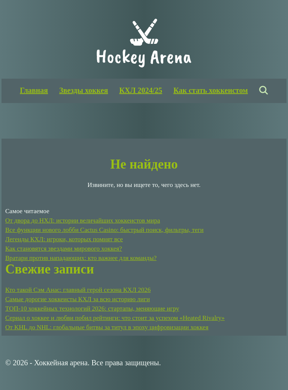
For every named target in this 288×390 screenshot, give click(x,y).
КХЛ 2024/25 (140, 90)
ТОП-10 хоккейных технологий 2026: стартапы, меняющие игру (92, 308)
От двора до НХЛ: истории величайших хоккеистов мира (82, 220)
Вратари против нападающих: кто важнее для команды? (80, 257)
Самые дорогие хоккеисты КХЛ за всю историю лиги (77, 299)
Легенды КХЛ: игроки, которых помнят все (64, 239)
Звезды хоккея (83, 90)
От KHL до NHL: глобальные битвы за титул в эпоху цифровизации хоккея (106, 327)
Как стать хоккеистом (210, 90)
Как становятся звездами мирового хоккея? (63, 248)
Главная (34, 90)
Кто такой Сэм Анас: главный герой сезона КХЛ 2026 (78, 289)
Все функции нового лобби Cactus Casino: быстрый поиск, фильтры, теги (104, 229)
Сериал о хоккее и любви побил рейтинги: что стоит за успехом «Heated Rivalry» (115, 317)
